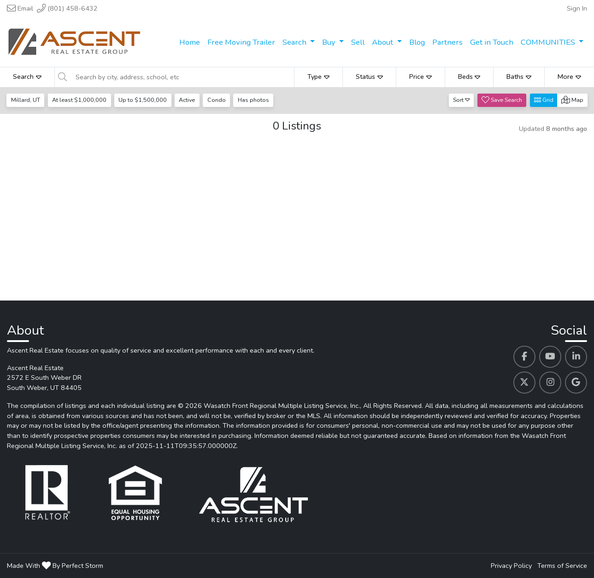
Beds (469, 76)
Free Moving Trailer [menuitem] (241, 42)
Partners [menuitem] (447, 42)
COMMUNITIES (549, 42)
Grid (543, 100)
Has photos (253, 100)
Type (318, 76)
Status (369, 76)
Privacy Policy (511, 565)
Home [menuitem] (189, 42)
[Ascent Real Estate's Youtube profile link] (550, 357)
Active (187, 100)
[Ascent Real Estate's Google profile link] (576, 383)
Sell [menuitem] (358, 42)
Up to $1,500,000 (142, 100)
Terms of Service (562, 565)
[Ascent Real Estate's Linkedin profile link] (576, 357)
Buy (329, 42)
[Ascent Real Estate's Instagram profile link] (550, 383)
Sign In (577, 8)
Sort (461, 100)
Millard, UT (25, 100)
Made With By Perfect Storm (55, 565)
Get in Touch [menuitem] (491, 42)
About (383, 42)
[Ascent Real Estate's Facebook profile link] (524, 357)
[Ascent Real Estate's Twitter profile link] (524, 383)
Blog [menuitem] (417, 42)
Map (572, 100)
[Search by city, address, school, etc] (182, 77)
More (569, 76)
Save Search (502, 100)
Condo (216, 100)
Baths (518, 76)
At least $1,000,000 (79, 100)
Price (420, 76)
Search (295, 42)
